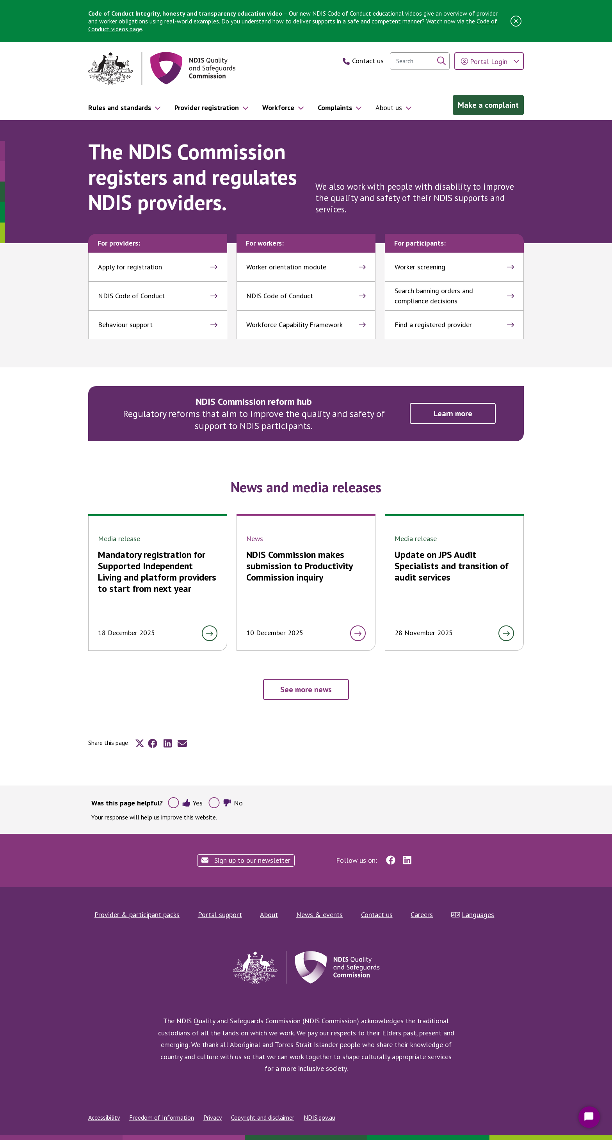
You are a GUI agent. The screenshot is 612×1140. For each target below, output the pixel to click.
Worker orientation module (306, 266)
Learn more (453, 413)
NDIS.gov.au (319, 1117)
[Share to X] (139, 743)
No (233, 803)
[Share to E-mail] (182, 743)
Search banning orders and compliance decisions (454, 295)
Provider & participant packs (137, 914)
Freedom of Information (161, 1117)
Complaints (335, 107)
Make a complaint (488, 105)
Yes (192, 803)
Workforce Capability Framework (306, 324)
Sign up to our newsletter (245, 860)
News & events (319, 914)
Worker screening (454, 266)
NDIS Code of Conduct (157, 295)
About (269, 914)
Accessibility (104, 1117)
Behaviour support (157, 324)
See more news (306, 689)
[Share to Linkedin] (167, 743)
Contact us (377, 914)
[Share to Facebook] (152, 743)
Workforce (278, 107)
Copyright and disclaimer (262, 1117)
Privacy (212, 1117)
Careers (422, 914)
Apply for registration (157, 266)
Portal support (220, 914)
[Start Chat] (589, 1117)
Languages (473, 914)
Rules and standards (119, 107)
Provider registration (206, 107)
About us (388, 107)
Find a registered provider (454, 324)
